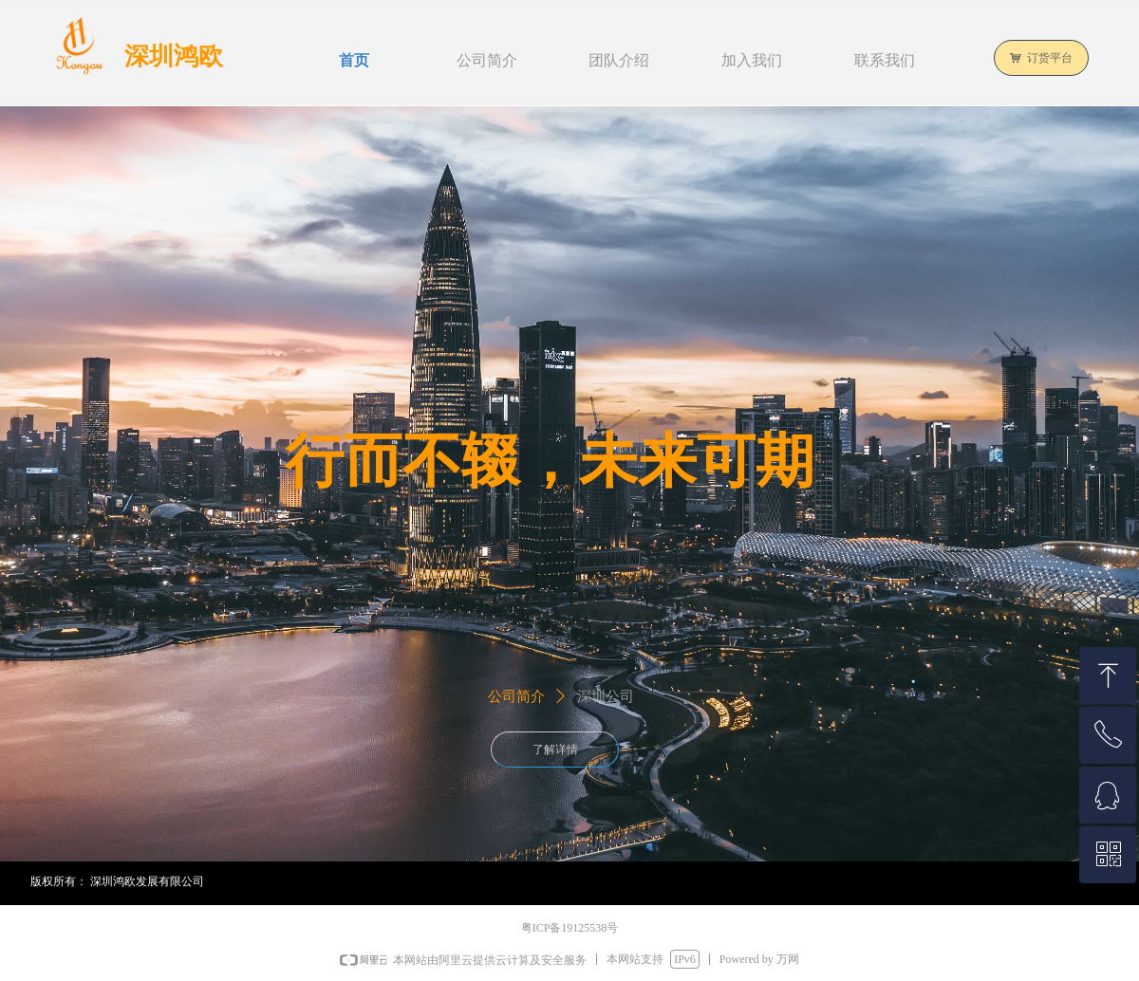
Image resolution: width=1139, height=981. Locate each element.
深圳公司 (605, 696)
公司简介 (516, 696)
